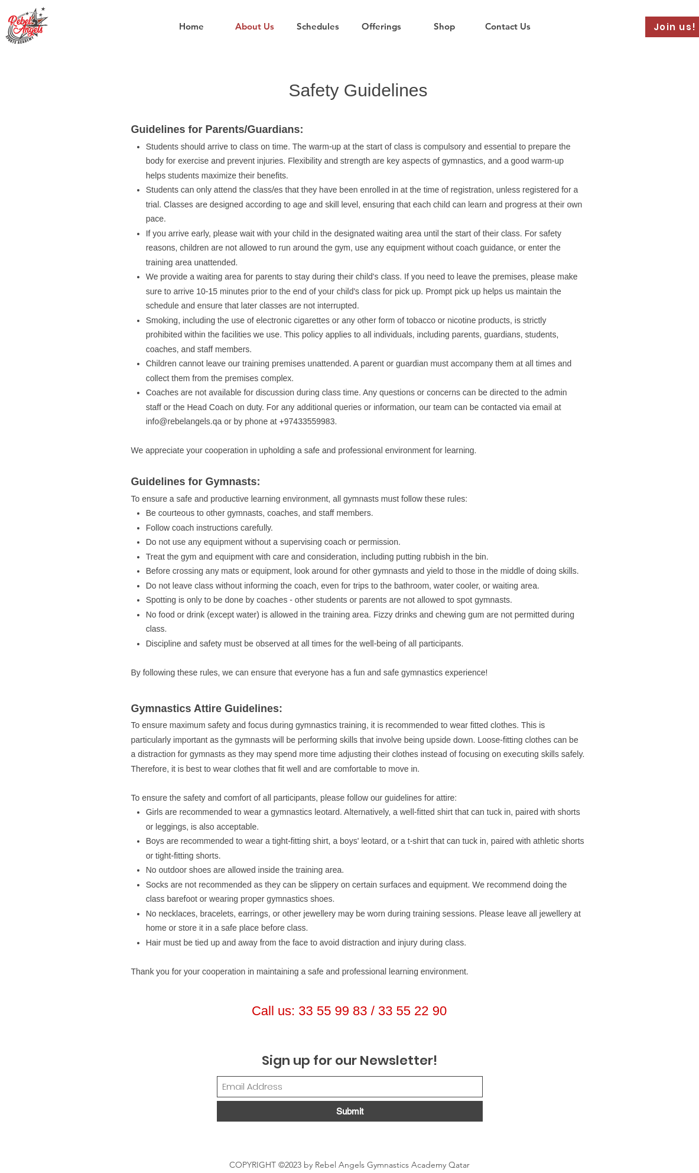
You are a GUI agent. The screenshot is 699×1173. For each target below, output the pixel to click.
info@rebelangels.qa (184, 421)
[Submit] (350, 1111)
